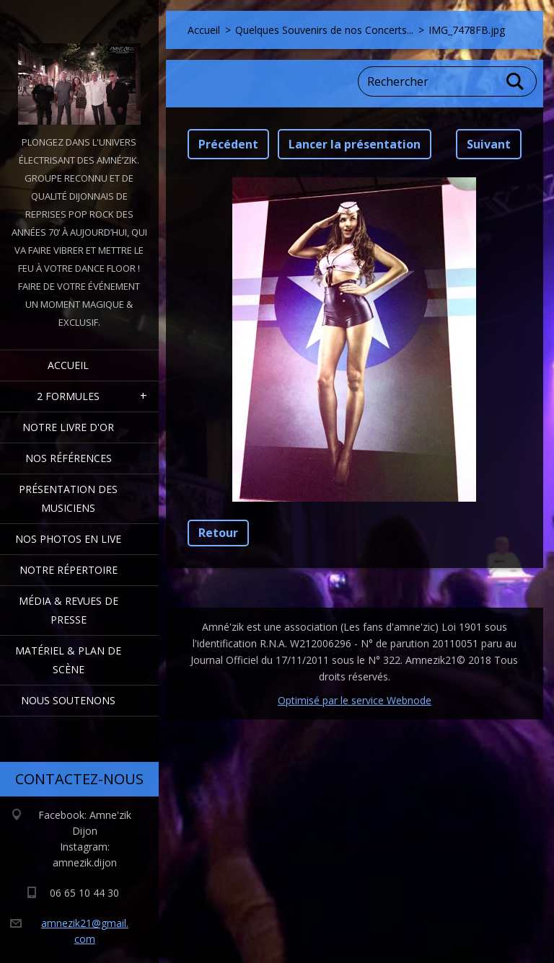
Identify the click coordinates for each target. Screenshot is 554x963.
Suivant (489, 144)
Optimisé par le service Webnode (354, 700)
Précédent (228, 144)
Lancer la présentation (355, 144)
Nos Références (68, 458)
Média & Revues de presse (68, 610)
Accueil (68, 365)
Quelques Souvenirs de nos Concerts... (324, 30)
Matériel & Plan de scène (68, 660)
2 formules (68, 396)
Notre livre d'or (68, 427)
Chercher (515, 81)
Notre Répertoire (68, 570)
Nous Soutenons (68, 700)
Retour (218, 533)
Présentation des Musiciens (68, 498)
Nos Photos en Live (68, 539)
